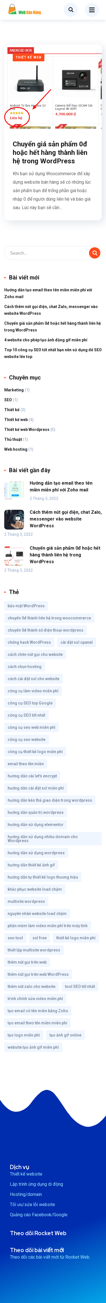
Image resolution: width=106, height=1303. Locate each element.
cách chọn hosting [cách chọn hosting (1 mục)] (25, 666)
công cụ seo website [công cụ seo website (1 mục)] (27, 739)
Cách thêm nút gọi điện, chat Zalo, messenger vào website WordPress (51, 310)
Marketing (14, 390)
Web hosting (15, 449)
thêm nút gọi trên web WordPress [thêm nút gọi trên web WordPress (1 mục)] (38, 974)
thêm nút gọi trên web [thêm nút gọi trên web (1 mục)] (27, 962)
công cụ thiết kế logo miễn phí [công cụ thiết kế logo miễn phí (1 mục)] (35, 751)
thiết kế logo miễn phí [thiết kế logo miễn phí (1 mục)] (76, 938)
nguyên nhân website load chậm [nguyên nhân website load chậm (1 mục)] (37, 913)
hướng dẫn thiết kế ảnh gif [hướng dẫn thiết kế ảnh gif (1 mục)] (31, 865)
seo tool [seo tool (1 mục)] (15, 938)
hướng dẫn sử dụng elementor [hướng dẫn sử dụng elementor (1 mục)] (36, 824)
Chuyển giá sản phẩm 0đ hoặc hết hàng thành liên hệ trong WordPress (50, 152)
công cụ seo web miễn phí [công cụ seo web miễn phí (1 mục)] (31, 727)
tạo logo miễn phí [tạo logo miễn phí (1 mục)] (24, 1035)
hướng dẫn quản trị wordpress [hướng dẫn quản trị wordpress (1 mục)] (36, 812)
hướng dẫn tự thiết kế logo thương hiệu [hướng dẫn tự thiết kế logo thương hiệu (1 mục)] (43, 877)
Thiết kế (12, 409)
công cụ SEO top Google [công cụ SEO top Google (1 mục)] (30, 703)
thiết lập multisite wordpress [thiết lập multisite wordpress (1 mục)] (34, 950)
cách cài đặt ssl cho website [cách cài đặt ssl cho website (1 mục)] (33, 679)
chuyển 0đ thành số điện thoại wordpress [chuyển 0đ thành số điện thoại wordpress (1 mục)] (45, 630)
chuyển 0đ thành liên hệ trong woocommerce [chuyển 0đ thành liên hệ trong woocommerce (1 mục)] (49, 618)
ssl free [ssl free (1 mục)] (40, 938)
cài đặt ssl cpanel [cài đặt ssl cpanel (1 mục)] (76, 642)
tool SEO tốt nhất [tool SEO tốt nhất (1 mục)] (80, 986)
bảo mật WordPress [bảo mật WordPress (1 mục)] (26, 606)
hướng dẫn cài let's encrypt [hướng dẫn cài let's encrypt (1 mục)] (32, 776)
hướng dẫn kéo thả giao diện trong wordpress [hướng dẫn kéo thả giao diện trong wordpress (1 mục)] (50, 800)
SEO (8, 400)
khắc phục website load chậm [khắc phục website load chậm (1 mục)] (35, 889)
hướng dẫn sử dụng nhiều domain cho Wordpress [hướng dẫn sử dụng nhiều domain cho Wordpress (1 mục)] (43, 838)
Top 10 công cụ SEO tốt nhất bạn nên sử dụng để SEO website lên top (53, 353)
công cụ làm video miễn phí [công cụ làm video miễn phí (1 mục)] (33, 691)
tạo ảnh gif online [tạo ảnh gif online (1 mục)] (65, 1035)
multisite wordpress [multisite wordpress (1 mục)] (26, 901)
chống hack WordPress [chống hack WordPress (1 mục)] (29, 642)
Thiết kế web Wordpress (26, 429)
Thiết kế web (29, 57)
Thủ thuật (13, 439)
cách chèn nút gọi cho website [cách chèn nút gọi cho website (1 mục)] (35, 654)
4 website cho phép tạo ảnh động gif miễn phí (45, 340)
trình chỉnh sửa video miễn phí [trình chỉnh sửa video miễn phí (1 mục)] (35, 998)
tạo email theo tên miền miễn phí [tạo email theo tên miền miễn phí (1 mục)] (37, 1023)
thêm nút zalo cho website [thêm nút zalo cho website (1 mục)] (31, 986)
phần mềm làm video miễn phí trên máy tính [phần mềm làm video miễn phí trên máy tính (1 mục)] (48, 925)
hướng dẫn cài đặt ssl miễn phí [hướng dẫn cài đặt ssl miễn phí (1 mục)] (36, 788)
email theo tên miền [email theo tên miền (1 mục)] (26, 764)
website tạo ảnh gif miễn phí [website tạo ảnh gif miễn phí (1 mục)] (33, 1047)
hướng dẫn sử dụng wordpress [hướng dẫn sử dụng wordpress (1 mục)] (36, 853)
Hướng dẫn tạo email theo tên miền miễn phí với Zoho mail (48, 293)
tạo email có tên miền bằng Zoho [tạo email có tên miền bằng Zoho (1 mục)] (38, 1011)
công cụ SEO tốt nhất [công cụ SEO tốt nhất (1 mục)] (26, 715)
